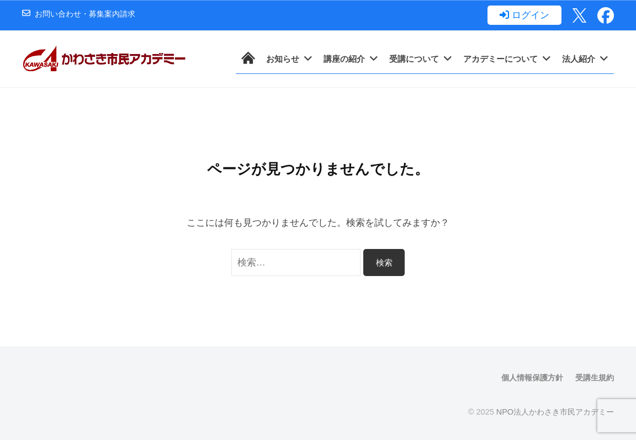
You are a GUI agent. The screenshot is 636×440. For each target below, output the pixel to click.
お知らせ (282, 58)
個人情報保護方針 (532, 377)
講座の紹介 (344, 58)
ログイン (530, 15)
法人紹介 (578, 58)
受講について (414, 58)
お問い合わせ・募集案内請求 (85, 14)
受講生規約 (594, 377)
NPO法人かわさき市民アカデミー (555, 411)
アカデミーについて (500, 58)
